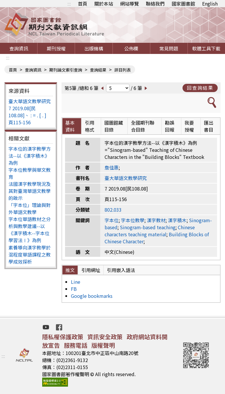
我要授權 (189, 126)
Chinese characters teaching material (150, 231)
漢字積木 (177, 220)
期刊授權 (56, 48)
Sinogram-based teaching (147, 227)
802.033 (113, 209)
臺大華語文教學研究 (29, 101)
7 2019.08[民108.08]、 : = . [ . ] (27, 112)
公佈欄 (131, 48)
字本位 (112, 220)
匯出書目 (208, 126)
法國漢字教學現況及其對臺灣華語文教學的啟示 (29, 190)
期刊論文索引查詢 (65, 70)
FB (74, 288)
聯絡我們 (155, 3)
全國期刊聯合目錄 (142, 126)
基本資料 (70, 126)
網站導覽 (129, 3)
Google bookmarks (91, 295)
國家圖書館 (183, 3)
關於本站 (103, 3)
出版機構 (93, 48)
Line (75, 281)
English (210, 3)
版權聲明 (103, 345)
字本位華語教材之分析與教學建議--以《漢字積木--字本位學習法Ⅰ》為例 (29, 229)
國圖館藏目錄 (113, 126)
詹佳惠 (112, 167)
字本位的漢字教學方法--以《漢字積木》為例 (29, 155)
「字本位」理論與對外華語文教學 (29, 208)
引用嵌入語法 (121, 270)
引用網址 (90, 270)
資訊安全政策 (104, 336)
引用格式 (89, 126)
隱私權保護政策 (62, 336)
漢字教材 (156, 220)
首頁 (82, 3)
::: (69, 3)
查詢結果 (98, 70)
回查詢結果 (200, 87)
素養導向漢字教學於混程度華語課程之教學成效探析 (29, 254)
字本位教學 (132, 220)
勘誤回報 (169, 126)
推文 (70, 270)
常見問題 (168, 48)
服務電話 (75, 345)
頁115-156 (19, 122)
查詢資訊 (18, 48)
